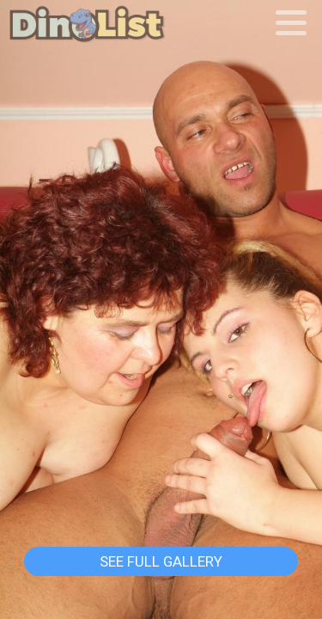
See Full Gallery (161, 561)
